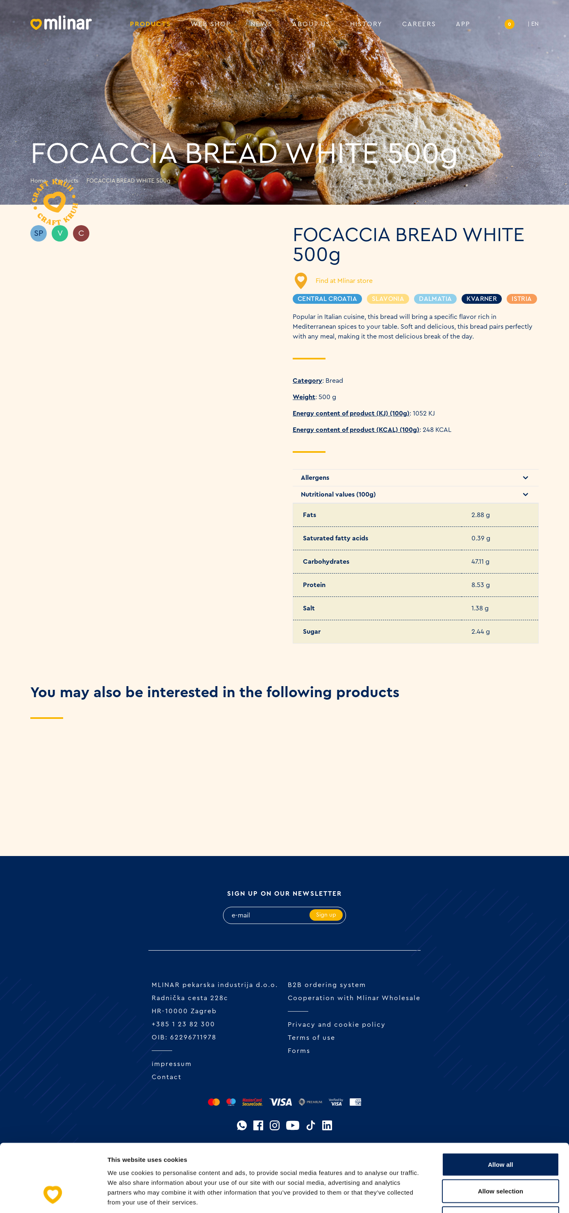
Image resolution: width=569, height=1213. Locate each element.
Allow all (500, 1105)
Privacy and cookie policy (337, 1024)
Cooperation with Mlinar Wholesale (354, 998)
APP (463, 24)
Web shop (211, 24)
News (261, 24)
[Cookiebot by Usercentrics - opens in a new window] (53, 1197)
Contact (167, 1077)
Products (150, 24)
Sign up (326, 915)
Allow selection (500, 1132)
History (366, 24)
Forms (299, 1051)
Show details (430, 1196)
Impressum (172, 1064)
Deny (500, 1159)
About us (311, 24)
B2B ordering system (327, 985)
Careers (419, 24)
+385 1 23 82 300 (183, 1024)
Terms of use (311, 1038)
